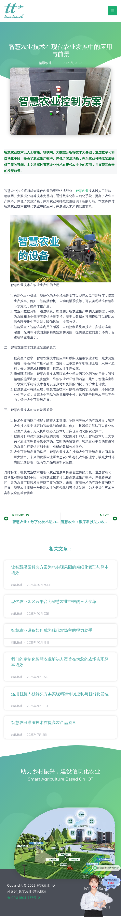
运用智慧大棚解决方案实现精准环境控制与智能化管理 (60, 694)
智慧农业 (82, 191)
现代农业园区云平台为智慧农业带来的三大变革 (53, 602)
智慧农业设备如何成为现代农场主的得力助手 (51, 631)
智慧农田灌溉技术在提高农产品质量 (43, 723)
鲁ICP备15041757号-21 (24, 898)
